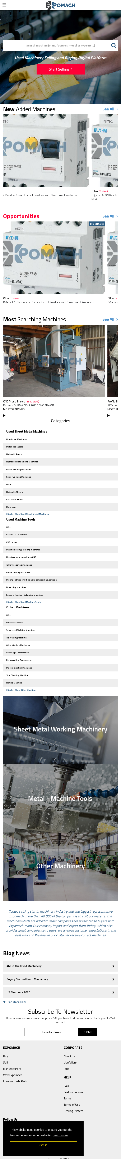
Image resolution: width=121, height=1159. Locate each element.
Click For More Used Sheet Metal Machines (27, 509)
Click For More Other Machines (21, 677)
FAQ (66, 1073)
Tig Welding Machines (15, 627)
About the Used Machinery (60, 953)
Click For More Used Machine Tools (23, 593)
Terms (67, 1086)
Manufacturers (12, 1056)
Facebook (9, 1115)
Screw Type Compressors (16, 641)
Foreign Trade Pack (15, 1068)
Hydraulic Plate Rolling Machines (21, 460)
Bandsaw (9, 502)
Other (11, 191)
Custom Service (73, 1079)
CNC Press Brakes (21, 401)
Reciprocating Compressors (18, 648)
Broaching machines (15, 579)
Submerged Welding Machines (19, 620)
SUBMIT (88, 1019)
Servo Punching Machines (17, 474)
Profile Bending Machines (17, 467)
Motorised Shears (13, 445)
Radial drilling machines (17, 565)
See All (110, 109)
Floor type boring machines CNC (20, 551)
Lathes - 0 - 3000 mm (15, 529)
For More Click (14, 989)
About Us (69, 1044)
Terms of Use (72, 1092)
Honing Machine (13, 670)
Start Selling (60, 69)
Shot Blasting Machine (16, 663)
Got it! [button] (43, 1145)
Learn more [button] (60, 1135)
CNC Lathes (10, 536)
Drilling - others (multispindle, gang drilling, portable (30, 572)
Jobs (66, 1056)
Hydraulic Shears (13, 488)
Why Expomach (12, 1062)
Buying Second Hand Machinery (60, 966)
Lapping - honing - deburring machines (23, 586)
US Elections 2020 (60, 979)
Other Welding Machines (17, 634)
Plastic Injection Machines (18, 656)
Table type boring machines (18, 558)
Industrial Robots (13, 613)
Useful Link (70, 1050)
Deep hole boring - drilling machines (22, 543)
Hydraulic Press (13, 453)
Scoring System (73, 1098)
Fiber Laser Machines (15, 438)
